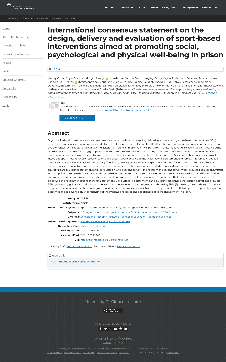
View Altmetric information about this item (75, 261)
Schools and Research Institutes (100, 216)
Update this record (128, 246)
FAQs (6, 71)
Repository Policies (14, 45)
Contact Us (9, 88)
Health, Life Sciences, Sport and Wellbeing (106, 221)
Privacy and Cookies (107, 352)
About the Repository (16, 37)
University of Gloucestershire (23, 18)
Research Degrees (163, 7)
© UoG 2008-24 (54, 352)
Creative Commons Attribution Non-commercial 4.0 (120, 110)
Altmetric (57, 255)
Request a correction (79, 246)
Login (6, 105)
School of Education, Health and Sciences (146, 216)
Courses (108, 7)
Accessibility (10, 96)
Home (6, 28)
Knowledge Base (72, 352)
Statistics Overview (14, 79)
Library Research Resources (200, 7)
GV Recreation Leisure (144, 212)
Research (127, 7)
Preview (66, 125)
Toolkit (7, 62)
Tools (54, 69)
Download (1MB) (74, 117)
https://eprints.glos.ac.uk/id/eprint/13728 (104, 239)
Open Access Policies (16, 54)
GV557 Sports (168, 212)
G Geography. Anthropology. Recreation (104, 212)
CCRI (142, 7)
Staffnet (107, 342)
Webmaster (173, 352)
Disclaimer (124, 352)
